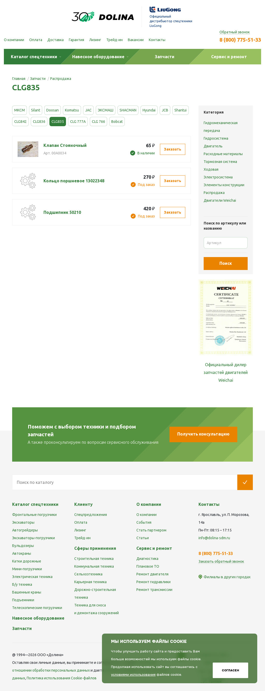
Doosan (52, 110)
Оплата (35, 40)
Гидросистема (216, 138)
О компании (14, 40)
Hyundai (149, 110)
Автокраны (21, 553)
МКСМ (19, 110)
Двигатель (213, 146)
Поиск (225, 263)
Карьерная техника (90, 582)
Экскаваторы (23, 522)
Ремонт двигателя (152, 574)
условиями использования (133, 674)
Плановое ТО (147, 566)
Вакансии (136, 40)
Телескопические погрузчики (37, 608)
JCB (165, 110)
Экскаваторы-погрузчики (33, 538)
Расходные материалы (223, 154)
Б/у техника (22, 584)
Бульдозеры (23, 546)
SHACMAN (128, 110)
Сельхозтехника (88, 574)
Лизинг (95, 40)
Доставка (55, 40)
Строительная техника (94, 559)
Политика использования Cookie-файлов (62, 678)
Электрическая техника (32, 577)
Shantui (180, 110)
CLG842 (20, 121)
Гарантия (76, 40)
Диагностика (147, 559)
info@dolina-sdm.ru (214, 538)
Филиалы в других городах (227, 577)
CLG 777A (78, 121)
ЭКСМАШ (105, 110)
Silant (35, 110)
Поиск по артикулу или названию (225, 225)
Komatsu (72, 110)
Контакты (157, 40)
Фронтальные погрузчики (34, 515)
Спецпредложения (90, 515)
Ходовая (211, 169)
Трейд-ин (114, 40)
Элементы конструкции (224, 185)
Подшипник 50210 (62, 212)
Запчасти (22, 628)
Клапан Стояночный (65, 145)
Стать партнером (151, 530)
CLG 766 (98, 121)
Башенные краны (26, 592)
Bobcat (117, 121)
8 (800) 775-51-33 (240, 40)
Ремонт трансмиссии (154, 590)
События (143, 522)
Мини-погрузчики (27, 569)
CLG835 (57, 121)
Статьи (142, 538)
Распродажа (214, 193)
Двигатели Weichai (220, 200)
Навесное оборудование (38, 618)
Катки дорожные (26, 561)
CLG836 (39, 121)
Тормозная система (220, 162)
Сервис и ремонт (154, 548)
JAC (88, 110)
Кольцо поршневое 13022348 (73, 180)
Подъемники (23, 600)
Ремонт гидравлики (153, 582)
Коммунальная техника (94, 566)
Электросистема (218, 177)
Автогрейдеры (25, 530)
